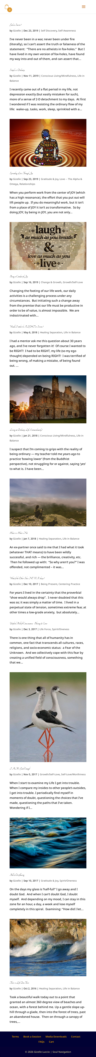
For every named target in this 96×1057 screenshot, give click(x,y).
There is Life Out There (19, 983)
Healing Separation (51, 332)
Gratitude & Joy (49, 179)
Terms (15, 1036)
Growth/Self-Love (73, 282)
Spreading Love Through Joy (21, 173)
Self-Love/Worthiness (73, 774)
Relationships (27, 184)
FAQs (41, 1041)
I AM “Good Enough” (20, 768)
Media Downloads (56, 1036)
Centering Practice (69, 584)
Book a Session (32, 1036)
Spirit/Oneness (60, 629)
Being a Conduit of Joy (19, 276)
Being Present (49, 584)
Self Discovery (49, 30)
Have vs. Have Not (18, 533)
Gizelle (17, 30)
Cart (51, 1041)
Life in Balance (72, 332)
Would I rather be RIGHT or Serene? (26, 326)
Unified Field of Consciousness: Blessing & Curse (28, 623)
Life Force (45, 629)
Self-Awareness (67, 30)
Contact (75, 1036)
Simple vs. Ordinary (17, 70)
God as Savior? (15, 25)
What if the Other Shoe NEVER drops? (27, 578)
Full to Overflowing (17, 875)
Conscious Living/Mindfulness (58, 75)
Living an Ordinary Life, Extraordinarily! (26, 430)
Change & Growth (51, 282)
